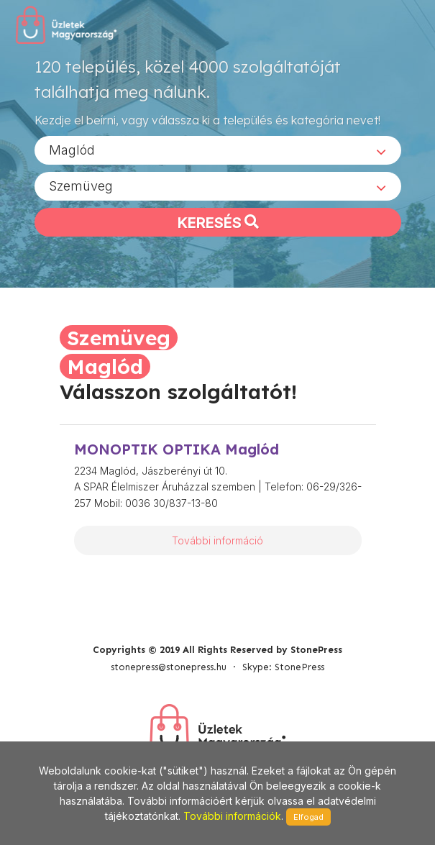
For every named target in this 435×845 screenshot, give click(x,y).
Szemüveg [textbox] (81, 185)
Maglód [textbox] (72, 149)
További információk (232, 816)
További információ (217, 540)
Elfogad (308, 817)
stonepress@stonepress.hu (168, 667)
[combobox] (218, 150)
